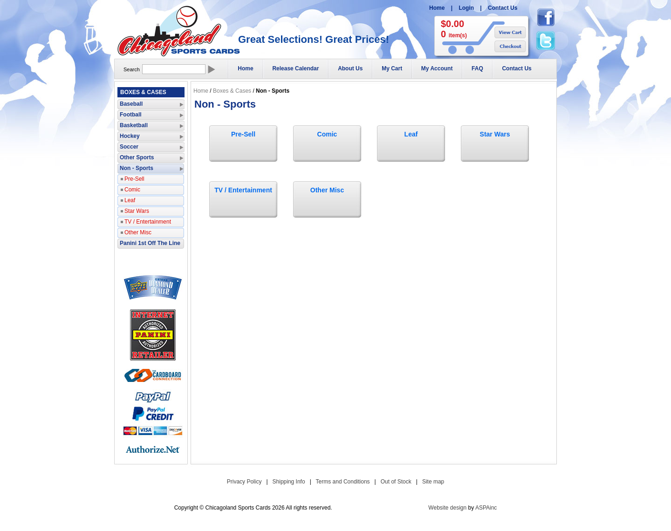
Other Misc (327, 190)
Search (131, 69)
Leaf (411, 134)
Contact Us (502, 8)
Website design (447, 507)
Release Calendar (295, 68)
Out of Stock (396, 481)
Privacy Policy (244, 481)
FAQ (477, 68)
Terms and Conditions (343, 481)
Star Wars (495, 134)
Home (437, 8)
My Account (437, 68)
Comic (327, 134)
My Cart (392, 68)
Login (466, 8)
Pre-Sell (243, 134)
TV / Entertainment (243, 190)
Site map (433, 481)
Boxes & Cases (232, 91)
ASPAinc (486, 507)
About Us (350, 68)
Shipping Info (289, 481)
